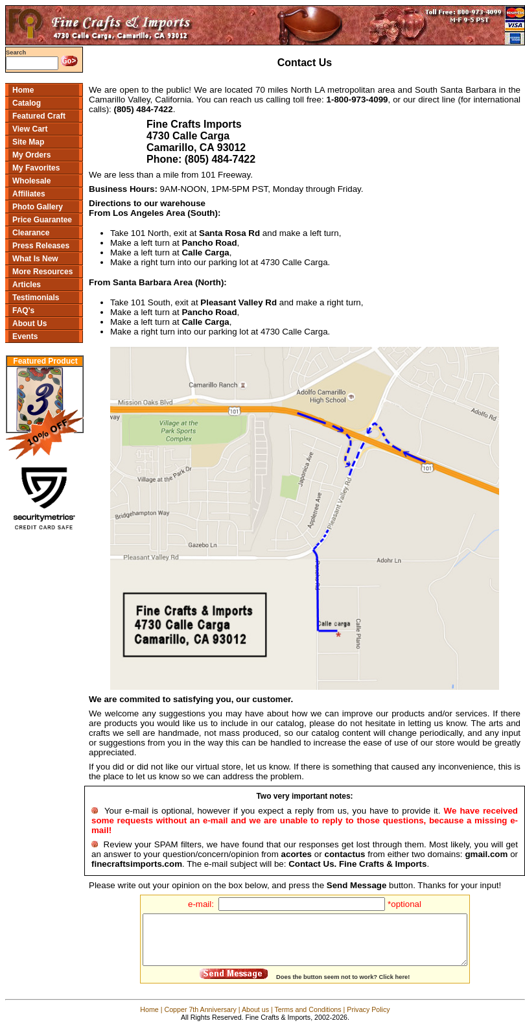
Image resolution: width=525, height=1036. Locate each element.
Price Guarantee (42, 219)
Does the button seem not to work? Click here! (343, 986)
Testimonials (35, 297)
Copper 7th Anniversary (200, 1019)
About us (255, 1019)
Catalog (26, 103)
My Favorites (36, 167)
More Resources (42, 271)
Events (25, 336)
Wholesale (31, 180)
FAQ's (23, 310)
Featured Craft (38, 116)
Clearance (30, 232)
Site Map (28, 142)
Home (23, 90)
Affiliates (28, 193)
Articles (26, 284)
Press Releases (40, 245)
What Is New (35, 258)
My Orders (31, 154)
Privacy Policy (368, 1019)
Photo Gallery (37, 206)
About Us (29, 323)
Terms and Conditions (308, 1019)
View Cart (29, 129)
